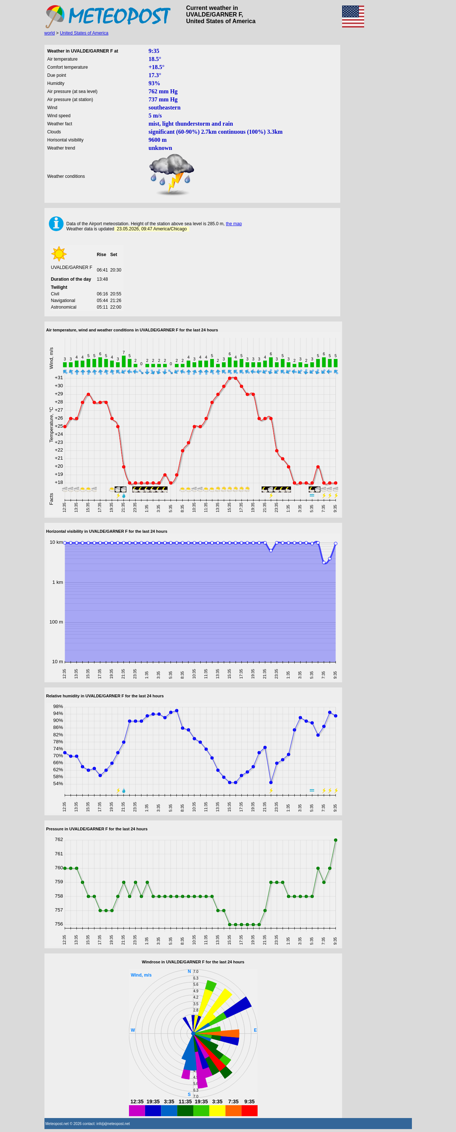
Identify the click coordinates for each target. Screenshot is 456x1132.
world (49, 33)
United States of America (84, 33)
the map (234, 223)
